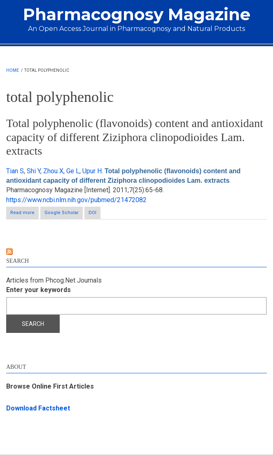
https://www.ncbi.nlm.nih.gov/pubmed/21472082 (76, 200)
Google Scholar (61, 212)
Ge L (72, 171)
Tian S (15, 171)
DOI (92, 212)
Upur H (92, 171)
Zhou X (53, 171)
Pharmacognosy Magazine (136, 14)
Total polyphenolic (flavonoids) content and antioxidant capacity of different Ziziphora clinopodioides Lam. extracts (134, 137)
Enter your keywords (38, 290)
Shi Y (33, 171)
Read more (24, 214)
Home (12, 70)
